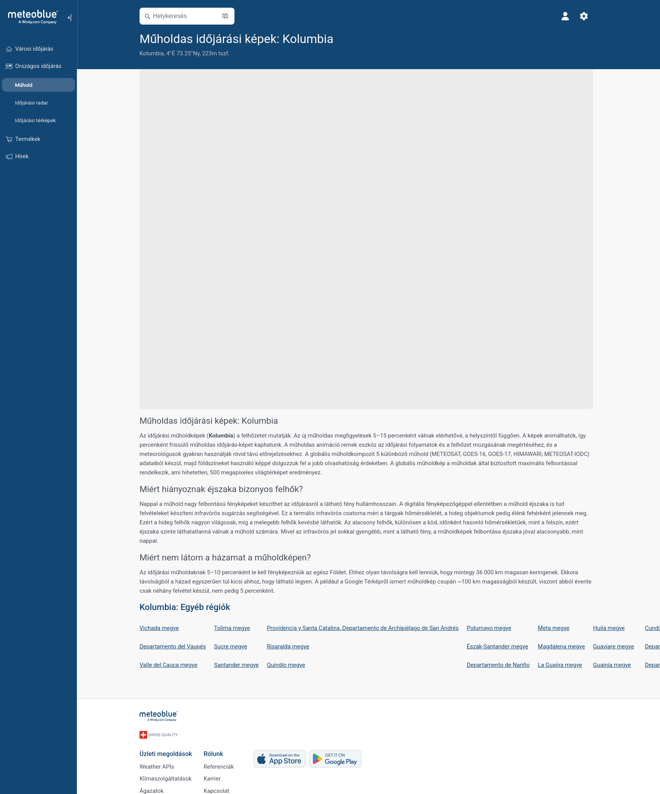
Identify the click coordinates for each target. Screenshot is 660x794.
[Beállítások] (586, 16)
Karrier (214, 776)
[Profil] (568, 16)
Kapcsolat (218, 789)
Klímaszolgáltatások (168, 776)
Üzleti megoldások (168, 750)
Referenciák (221, 764)
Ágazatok (154, 789)
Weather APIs (159, 764)
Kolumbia (154, 53)
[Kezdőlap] (30, 17)
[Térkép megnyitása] (227, 16)
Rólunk (215, 750)
